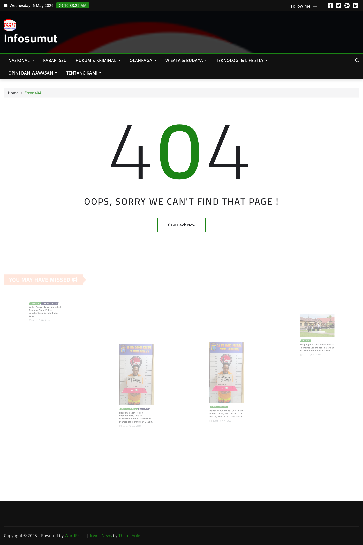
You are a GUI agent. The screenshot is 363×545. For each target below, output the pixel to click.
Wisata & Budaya (186, 60)
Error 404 (33, 94)
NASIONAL (21, 60)
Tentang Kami (83, 73)
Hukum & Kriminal (98, 60)
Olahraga (143, 60)
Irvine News (101, 535)
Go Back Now (181, 224)
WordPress (75, 535)
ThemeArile (129, 535)
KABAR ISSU (55, 60)
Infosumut (31, 38)
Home (13, 94)
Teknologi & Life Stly (242, 60)
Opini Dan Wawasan (32, 73)
